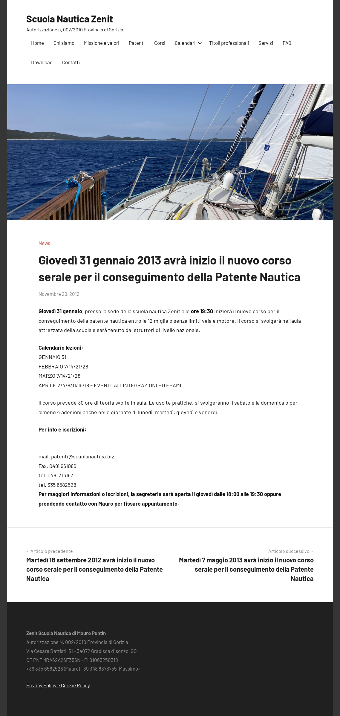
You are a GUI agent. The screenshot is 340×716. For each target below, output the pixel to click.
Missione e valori (101, 43)
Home (37, 43)
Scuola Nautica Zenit (69, 18)
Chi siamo (63, 43)
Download (42, 62)
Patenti (137, 43)
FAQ (287, 43)
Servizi (265, 43)
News (44, 243)
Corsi (159, 43)
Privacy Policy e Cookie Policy (58, 685)
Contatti (71, 62)
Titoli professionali (229, 43)
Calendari (187, 43)
